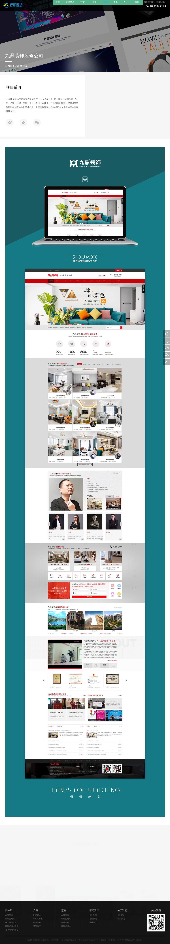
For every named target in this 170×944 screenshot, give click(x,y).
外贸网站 (37, 922)
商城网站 (65, 922)
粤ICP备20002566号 (126, 940)
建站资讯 (93, 922)
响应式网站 (66, 926)
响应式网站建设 (11, 926)
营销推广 (37, 926)
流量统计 (140, 940)
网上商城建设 (10, 922)
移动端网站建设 (11, 930)
